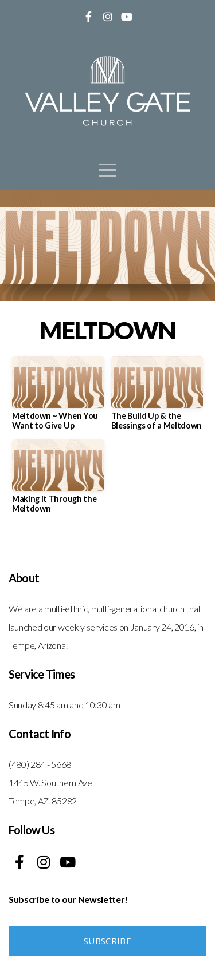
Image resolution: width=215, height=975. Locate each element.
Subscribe (107, 940)
